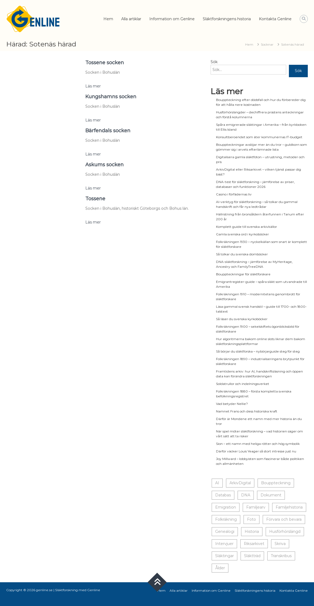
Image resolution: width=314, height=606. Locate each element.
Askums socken (104, 165)
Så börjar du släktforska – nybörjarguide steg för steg (258, 351)
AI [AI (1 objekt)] (217, 482)
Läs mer (93, 86)
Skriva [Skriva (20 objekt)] (280, 543)
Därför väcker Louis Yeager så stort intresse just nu (256, 451)
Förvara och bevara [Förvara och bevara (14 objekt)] (284, 519)
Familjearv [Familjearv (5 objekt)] (255, 507)
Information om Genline (172, 18)
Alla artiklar (131, 18)
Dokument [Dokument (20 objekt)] (271, 495)
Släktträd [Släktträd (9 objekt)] (252, 555)
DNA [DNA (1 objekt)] (245, 495)
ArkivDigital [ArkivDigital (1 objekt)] (240, 482)
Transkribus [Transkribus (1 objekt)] (281, 555)
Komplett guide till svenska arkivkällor (246, 227)
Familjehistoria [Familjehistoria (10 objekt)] (289, 507)
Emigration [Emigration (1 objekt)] (225, 507)
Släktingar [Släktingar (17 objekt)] (224, 555)
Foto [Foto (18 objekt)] (251, 519)
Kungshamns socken (110, 97)
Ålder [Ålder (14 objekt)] (220, 568)
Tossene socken (104, 63)
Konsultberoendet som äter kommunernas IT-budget (259, 137)
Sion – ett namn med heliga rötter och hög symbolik (258, 444)
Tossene (95, 199)
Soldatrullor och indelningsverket (242, 384)
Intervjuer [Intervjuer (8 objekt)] (224, 543)
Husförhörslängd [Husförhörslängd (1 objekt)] (285, 531)
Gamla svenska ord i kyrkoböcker (242, 234)
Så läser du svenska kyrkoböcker (242, 319)
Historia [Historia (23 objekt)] (252, 531)
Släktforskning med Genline (77, 590)
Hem (108, 18)
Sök (214, 61)
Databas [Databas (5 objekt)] (223, 495)
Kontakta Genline (275, 18)
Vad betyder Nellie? (232, 404)
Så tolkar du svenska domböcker (242, 254)
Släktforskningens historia (227, 18)
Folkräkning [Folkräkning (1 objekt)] (226, 519)
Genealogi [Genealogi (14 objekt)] (224, 531)
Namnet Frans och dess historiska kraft (246, 411)
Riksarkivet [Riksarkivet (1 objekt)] (254, 543)
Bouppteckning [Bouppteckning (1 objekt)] (276, 482)
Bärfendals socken (107, 131)
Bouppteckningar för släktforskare (243, 274)
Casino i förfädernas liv (234, 194)
